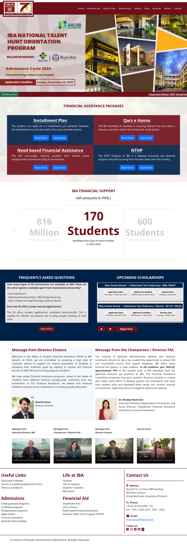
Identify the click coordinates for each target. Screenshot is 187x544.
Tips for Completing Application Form (21, 484)
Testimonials (124, 8)
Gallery (137, 8)
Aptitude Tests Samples (14, 521)
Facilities (67, 480)
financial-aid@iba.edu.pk (139, 519)
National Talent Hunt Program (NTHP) (83, 514)
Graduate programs (12, 507)
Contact (178, 8)
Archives (157, 8)
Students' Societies (73, 487)
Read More (41, 137)
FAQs (147, 8)
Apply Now (59, 137)
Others (167, 8)
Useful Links (109, 8)
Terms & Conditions (12, 487)
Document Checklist (12, 480)
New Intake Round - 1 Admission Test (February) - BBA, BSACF (140, 287)
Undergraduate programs (15, 503)
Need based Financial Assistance (80, 510)
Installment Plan (71, 503)
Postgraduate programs (14, 510)
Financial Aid (93, 8)
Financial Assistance (12, 517)
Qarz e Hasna (70, 507)
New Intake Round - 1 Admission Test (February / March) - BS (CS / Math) (140, 308)
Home (81, 8)
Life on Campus (71, 484)
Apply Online (8, 514)
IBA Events (68, 491)
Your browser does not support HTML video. (31, 448)
